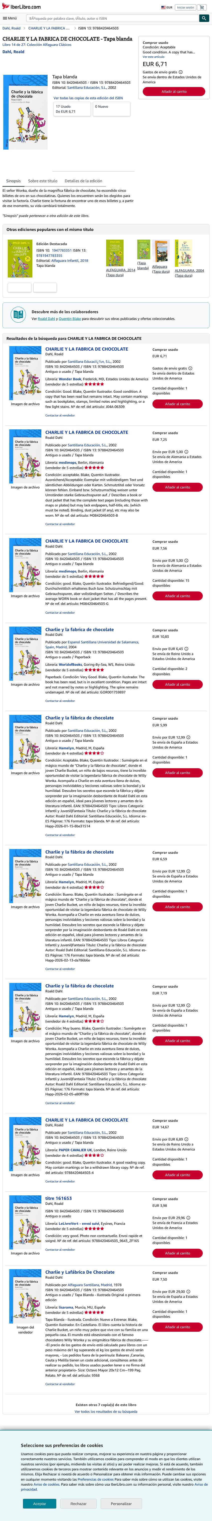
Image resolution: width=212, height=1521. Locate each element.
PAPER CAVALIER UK (75, 1150)
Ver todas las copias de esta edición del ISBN (88, 98)
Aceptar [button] (39, 1504)
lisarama (66, 1307)
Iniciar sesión (185, 7)
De (72, 108)
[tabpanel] (68, 203)
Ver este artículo (153, 57)
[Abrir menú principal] (11, 18)
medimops (67, 462)
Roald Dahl (46, 318)
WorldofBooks (70, 664)
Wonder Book (70, 379)
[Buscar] (204, 18)
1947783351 (62, 250)
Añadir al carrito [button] (174, 91)
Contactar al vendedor (60, 415)
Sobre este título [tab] (42, 180)
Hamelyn (66, 748)
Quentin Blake (70, 318)
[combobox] (112, 18)
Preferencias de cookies (96, 1479)
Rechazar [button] (78, 1504)
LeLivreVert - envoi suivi (79, 1223)
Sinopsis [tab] (13, 180)
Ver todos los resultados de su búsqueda (106, 1411)
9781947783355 (49, 255)
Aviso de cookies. (47, 1484)
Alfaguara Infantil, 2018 (69, 260)
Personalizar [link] (121, 1503)
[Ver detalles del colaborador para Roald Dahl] (13, 51)
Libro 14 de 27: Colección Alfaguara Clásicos (36, 44)
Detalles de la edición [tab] (83, 180)
